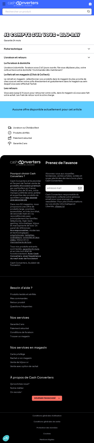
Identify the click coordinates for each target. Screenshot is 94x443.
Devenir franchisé (45, 398)
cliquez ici (60, 206)
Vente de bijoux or (19, 362)
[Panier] (90, 3)
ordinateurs (16, 237)
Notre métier (17, 388)
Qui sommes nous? (19, 384)
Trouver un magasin (20, 336)
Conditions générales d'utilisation (47, 416)
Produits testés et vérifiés (23, 294)
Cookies (47, 434)
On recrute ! (16, 392)
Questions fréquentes (21, 306)
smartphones (17, 235)
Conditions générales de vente (47, 422)
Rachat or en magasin (21, 358)
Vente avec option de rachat (24, 366)
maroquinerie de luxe (20, 242)
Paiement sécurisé (19, 328)
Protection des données (47, 428)
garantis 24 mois (31, 249)
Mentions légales (47, 440)
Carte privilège (17, 354)
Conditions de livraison (21, 332)
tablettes (29, 235)
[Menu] (4, 4)
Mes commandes (19, 298)
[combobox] (47, 11)
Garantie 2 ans (17, 324)
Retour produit (17, 302)
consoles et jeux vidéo (24, 238)
